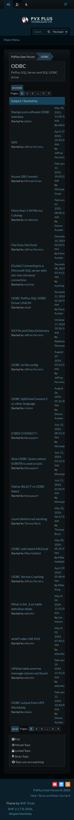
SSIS (14, 142)
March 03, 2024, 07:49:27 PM (60, 636)
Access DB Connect (24, 176)
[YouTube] (54, 784)
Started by (30, 101)
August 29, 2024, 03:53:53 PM (60, 360)
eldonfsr (29, 613)
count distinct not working (29, 519)
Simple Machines (20, 813)
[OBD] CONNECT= (24, 433)
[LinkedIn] (61, 784)
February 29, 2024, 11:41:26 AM (60, 668)
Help (34, 795)
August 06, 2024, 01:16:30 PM (60, 397)
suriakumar (31, 219)
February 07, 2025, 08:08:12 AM (60, 208)
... (38, 93)
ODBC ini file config (24, 365)
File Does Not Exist (24, 245)
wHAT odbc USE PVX (25, 639)
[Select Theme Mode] (26, 4)
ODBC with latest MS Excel (29, 549)
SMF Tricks (27, 803)
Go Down (17, 88)
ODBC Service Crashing (27, 576)
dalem (28, 121)
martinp (29, 284)
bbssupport (31, 437)
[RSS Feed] (67, 784)
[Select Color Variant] (65, 4)
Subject (16, 101)
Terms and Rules (48, 795)
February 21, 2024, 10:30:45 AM (60, 700)
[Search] (49, 32)
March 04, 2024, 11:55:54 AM (60, 604)
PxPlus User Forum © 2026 (51, 790)
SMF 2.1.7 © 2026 (20, 809)
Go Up (15, 729)
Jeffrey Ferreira (33, 146)
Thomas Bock (32, 523)
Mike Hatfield (32, 553)
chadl (27, 307)
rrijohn (28, 408)
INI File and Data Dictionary (30, 330)
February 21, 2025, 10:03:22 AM (60, 172)
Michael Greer (33, 181)
